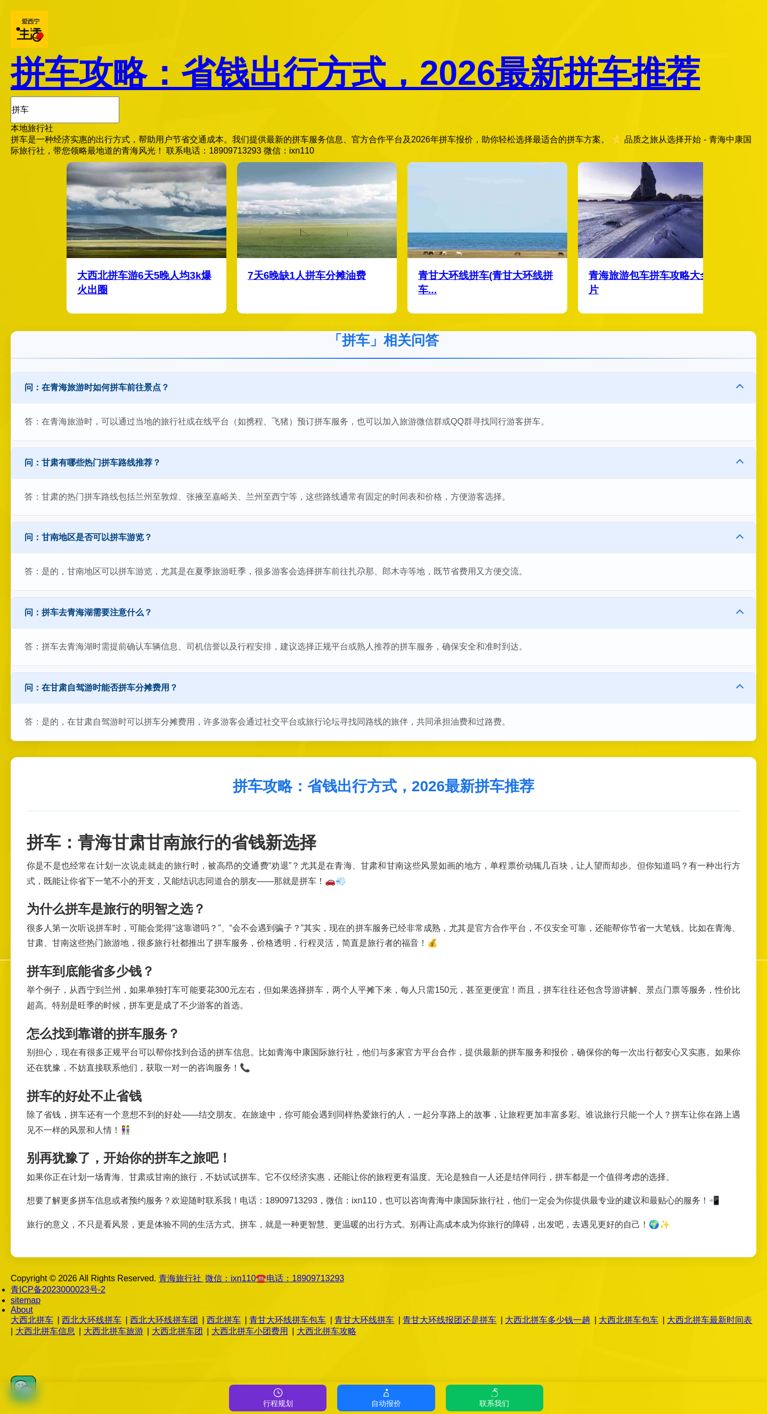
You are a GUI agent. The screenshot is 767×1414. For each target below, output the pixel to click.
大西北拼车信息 (45, 1331)
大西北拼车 (32, 1319)
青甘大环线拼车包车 (287, 1319)
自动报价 (386, 1397)
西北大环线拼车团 (164, 1319)
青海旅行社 (181, 1278)
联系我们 (494, 1397)
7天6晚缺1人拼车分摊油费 (307, 275)
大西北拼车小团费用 (249, 1331)
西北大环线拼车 (91, 1319)
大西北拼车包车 (628, 1319)
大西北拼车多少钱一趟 (547, 1319)
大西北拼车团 (177, 1331)
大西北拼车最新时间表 (709, 1319)
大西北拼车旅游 (113, 1331)
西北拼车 (224, 1319)
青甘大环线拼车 (364, 1319)
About (22, 1309)
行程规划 (278, 1397)
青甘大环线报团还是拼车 (449, 1319)
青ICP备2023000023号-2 (58, 1289)
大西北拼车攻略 (326, 1331)
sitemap (25, 1300)
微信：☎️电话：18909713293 (274, 1278)
